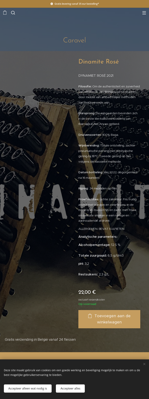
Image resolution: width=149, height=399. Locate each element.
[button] (12, 12)
